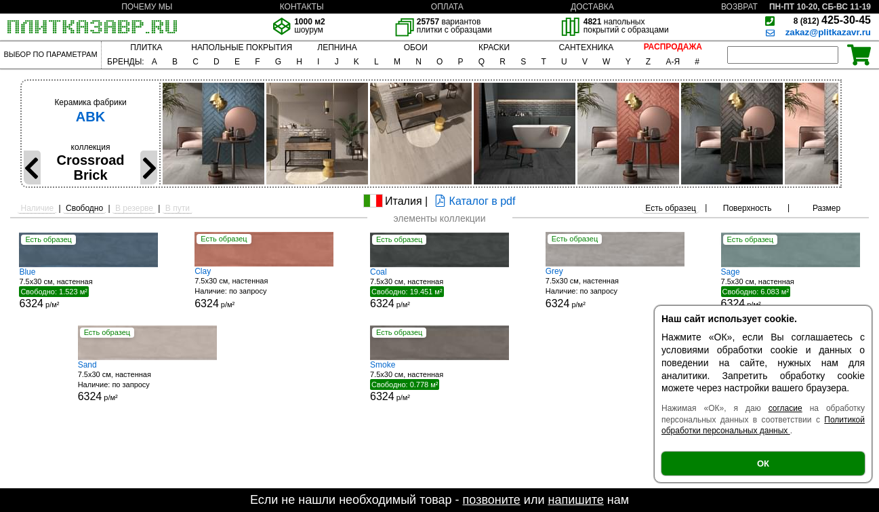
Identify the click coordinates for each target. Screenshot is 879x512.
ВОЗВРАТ (739, 7)
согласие (785, 408)
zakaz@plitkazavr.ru (828, 32)
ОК (763, 463)
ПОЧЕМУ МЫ (146, 7)
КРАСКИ (494, 47)
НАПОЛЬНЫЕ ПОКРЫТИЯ (241, 47)
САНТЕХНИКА (586, 47)
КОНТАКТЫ (302, 7)
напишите (575, 500)
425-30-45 (832, 20)
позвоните (491, 500)
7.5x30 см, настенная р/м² (88, 288)
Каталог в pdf (473, 201)
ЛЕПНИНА (336, 47)
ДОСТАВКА (592, 7)
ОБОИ (416, 47)
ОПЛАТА (447, 7)
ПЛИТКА (146, 47)
